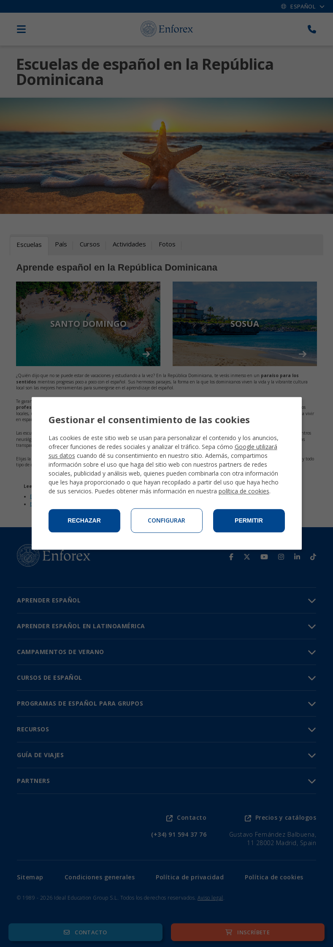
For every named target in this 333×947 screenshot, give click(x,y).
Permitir (249, 520)
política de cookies (244, 491)
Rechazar (84, 520)
